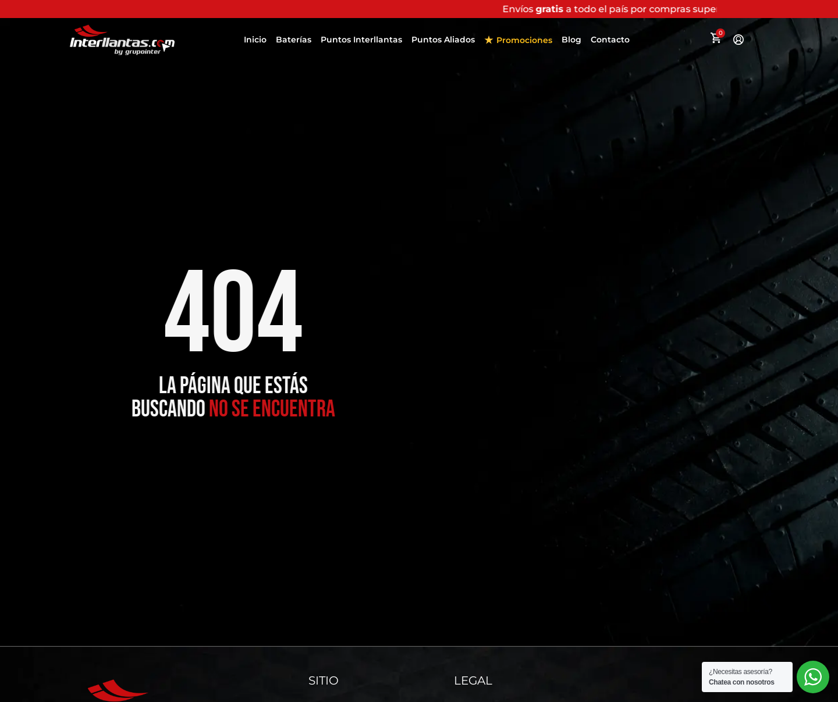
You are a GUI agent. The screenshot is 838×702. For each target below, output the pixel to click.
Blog (571, 39)
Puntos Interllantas (361, 39)
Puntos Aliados (443, 39)
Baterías (293, 39)
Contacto (610, 39)
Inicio (255, 39)
